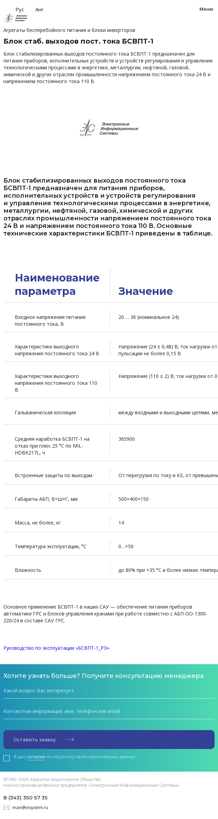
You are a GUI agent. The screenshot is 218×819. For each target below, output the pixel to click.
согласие (36, 757)
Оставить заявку (43, 739)
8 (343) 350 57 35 (25, 797)
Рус (19, 9)
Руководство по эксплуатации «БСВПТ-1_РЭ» (56, 648)
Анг (39, 9)
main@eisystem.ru (30, 807)
